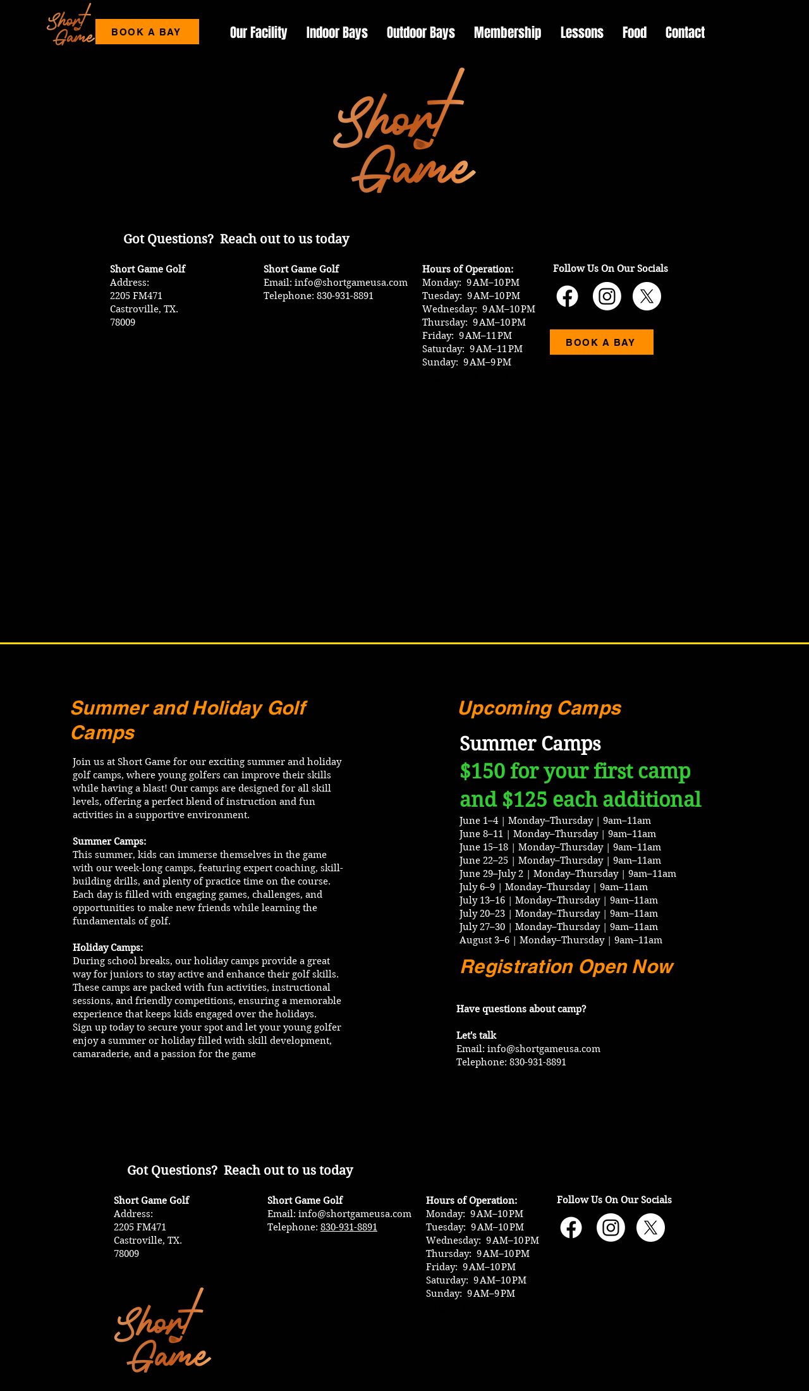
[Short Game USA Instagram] (607, 296)
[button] (582, 32)
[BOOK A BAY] (147, 31)
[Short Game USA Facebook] (567, 296)
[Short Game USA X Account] (647, 296)
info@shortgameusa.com (351, 282)
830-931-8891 (348, 1227)
